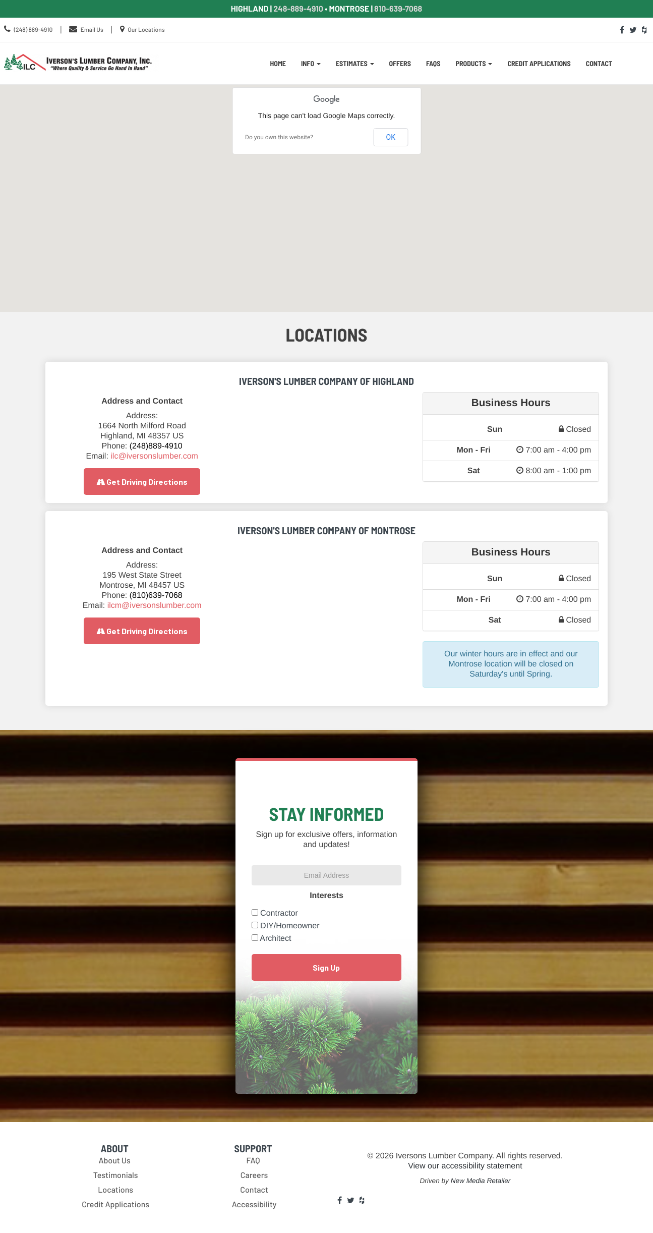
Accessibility (254, 1204)
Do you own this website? (279, 137)
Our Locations (146, 29)
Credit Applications (538, 63)
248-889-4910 (298, 9)
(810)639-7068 (156, 595)
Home (278, 63)
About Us (114, 1160)
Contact (599, 63)
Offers (400, 63)
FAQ (253, 1160)
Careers (254, 1175)
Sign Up (326, 967)
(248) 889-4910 (33, 29)
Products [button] (473, 63)
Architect (275, 938)
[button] (327, 189)
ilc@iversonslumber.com (154, 456)
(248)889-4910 (156, 446)
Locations (115, 1190)
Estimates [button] (355, 63)
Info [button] (311, 63)
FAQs (433, 63)
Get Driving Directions (142, 481)
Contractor (279, 913)
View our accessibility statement (465, 1166)
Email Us (92, 29)
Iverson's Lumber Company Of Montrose (326, 530)
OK (390, 137)
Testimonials (115, 1175)
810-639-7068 (398, 9)
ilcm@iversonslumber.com (154, 605)
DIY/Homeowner (289, 926)
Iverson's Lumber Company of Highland (326, 381)
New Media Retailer (481, 1181)
